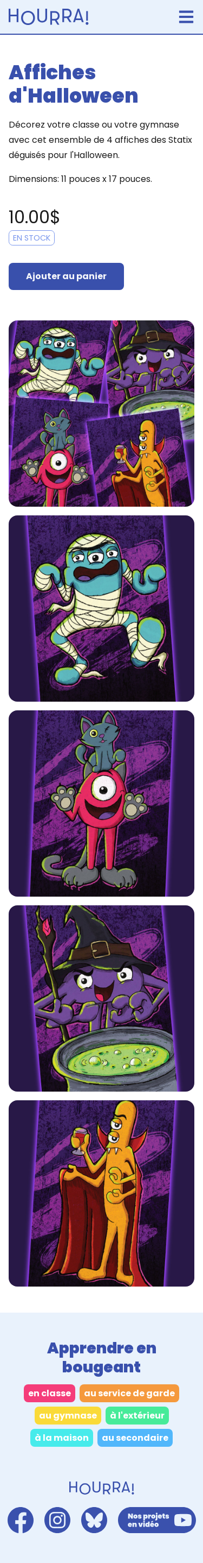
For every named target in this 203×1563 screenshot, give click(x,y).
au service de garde (129, 1393)
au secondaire (135, 1438)
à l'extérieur (137, 1415)
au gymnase (68, 1415)
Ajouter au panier (66, 276)
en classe (49, 1393)
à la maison (62, 1438)
